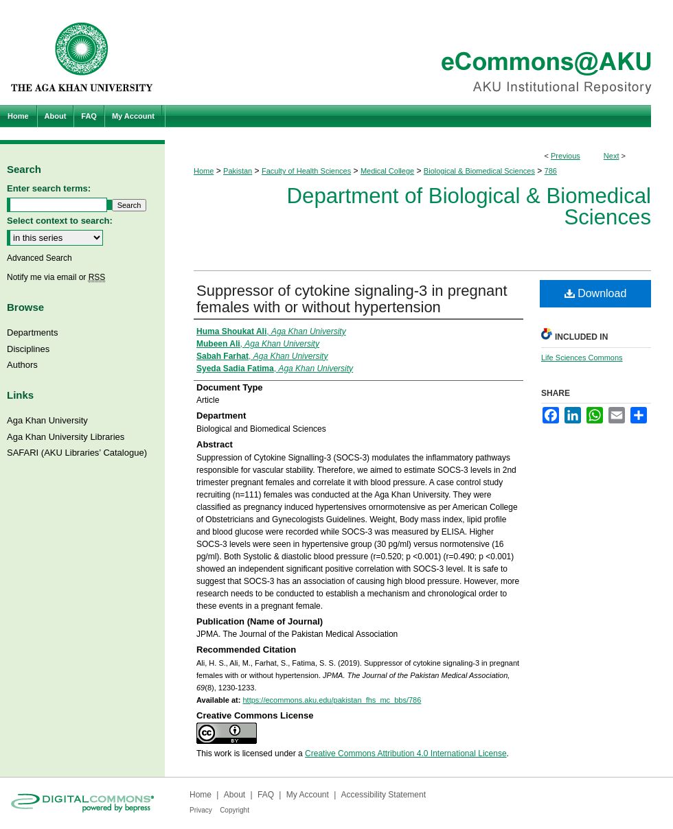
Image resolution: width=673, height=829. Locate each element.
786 (551, 171)
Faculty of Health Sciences (306, 171)
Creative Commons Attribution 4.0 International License (406, 753)
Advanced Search (39, 258)
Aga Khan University (47, 420)
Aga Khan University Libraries (65, 437)
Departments (32, 332)
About (234, 794)
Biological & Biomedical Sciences (479, 171)
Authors (22, 365)
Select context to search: (60, 220)
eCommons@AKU (419, 52)
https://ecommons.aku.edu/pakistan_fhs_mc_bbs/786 (331, 700)
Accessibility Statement (383, 794)
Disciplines (28, 349)
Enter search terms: (49, 188)
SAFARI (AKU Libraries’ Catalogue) (77, 452)
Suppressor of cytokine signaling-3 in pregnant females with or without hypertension (351, 299)
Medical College (387, 171)
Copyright (234, 810)
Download (595, 293)
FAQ (266, 794)
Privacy (201, 810)
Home (204, 171)
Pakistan (237, 171)
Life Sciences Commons (582, 357)
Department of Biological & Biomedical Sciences (469, 206)
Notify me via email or (56, 277)
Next (611, 156)
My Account (307, 794)
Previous (565, 156)
